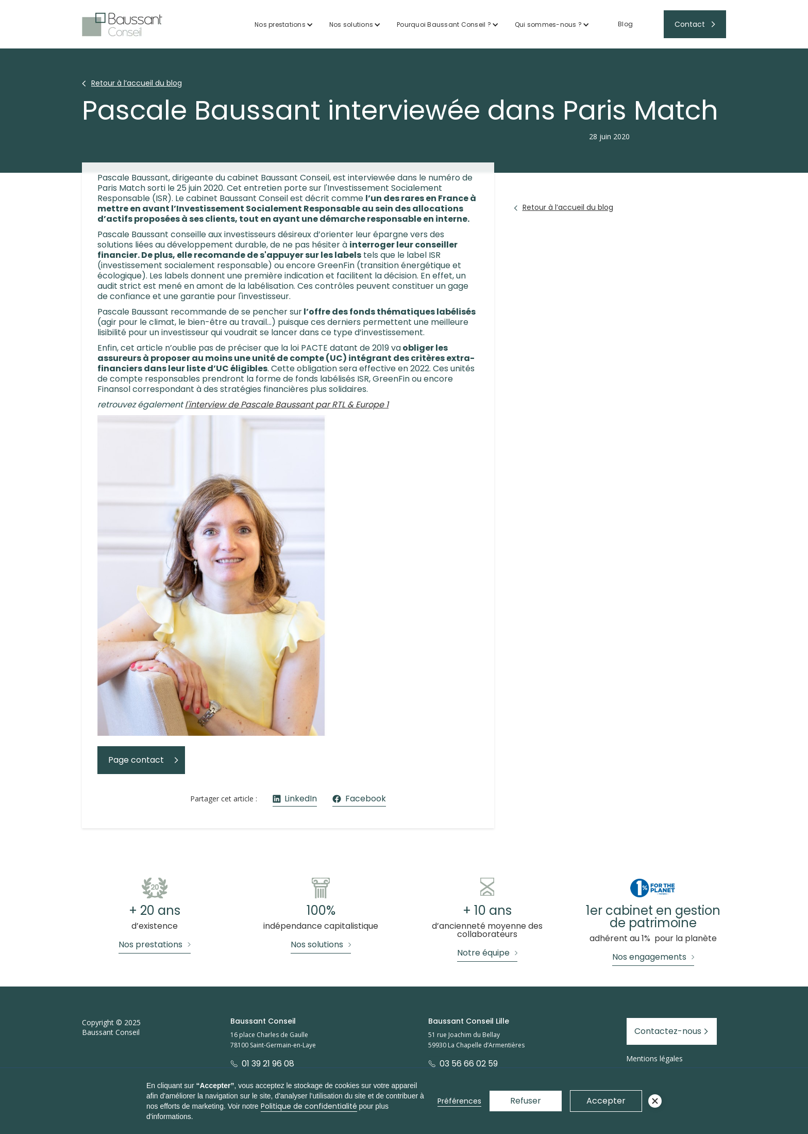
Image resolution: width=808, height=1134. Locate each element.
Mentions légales (654, 1058)
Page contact (136, 760)
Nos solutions (351, 24)
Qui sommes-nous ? (548, 24)
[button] (283, 24)
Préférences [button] (459, 1101)
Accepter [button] (606, 1101)
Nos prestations (280, 24)
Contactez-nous (667, 1031)
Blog (625, 24)
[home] (122, 24)
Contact (690, 24)
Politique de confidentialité (309, 1106)
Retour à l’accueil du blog (136, 83)
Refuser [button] (525, 1101)
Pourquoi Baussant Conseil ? (444, 24)
